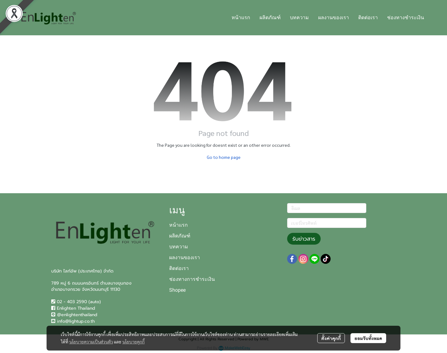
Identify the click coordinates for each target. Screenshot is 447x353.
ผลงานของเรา (184, 257)
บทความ (178, 247)
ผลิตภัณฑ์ (179, 236)
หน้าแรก (178, 225)
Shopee (177, 290)
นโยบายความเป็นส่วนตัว (91, 341)
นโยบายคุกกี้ (133, 341)
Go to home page (224, 157)
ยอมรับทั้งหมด (368, 338)
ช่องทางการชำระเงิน (192, 279)
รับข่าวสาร (303, 239)
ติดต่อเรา (179, 268)
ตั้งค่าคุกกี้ (331, 338)
